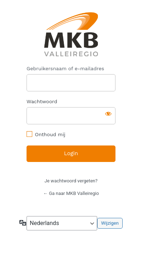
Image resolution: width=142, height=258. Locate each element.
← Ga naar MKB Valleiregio (71, 193)
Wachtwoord (42, 101)
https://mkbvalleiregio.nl (71, 34)
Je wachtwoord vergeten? (71, 180)
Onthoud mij (50, 134)
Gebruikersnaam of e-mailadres (65, 68)
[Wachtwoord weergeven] (108, 113)
